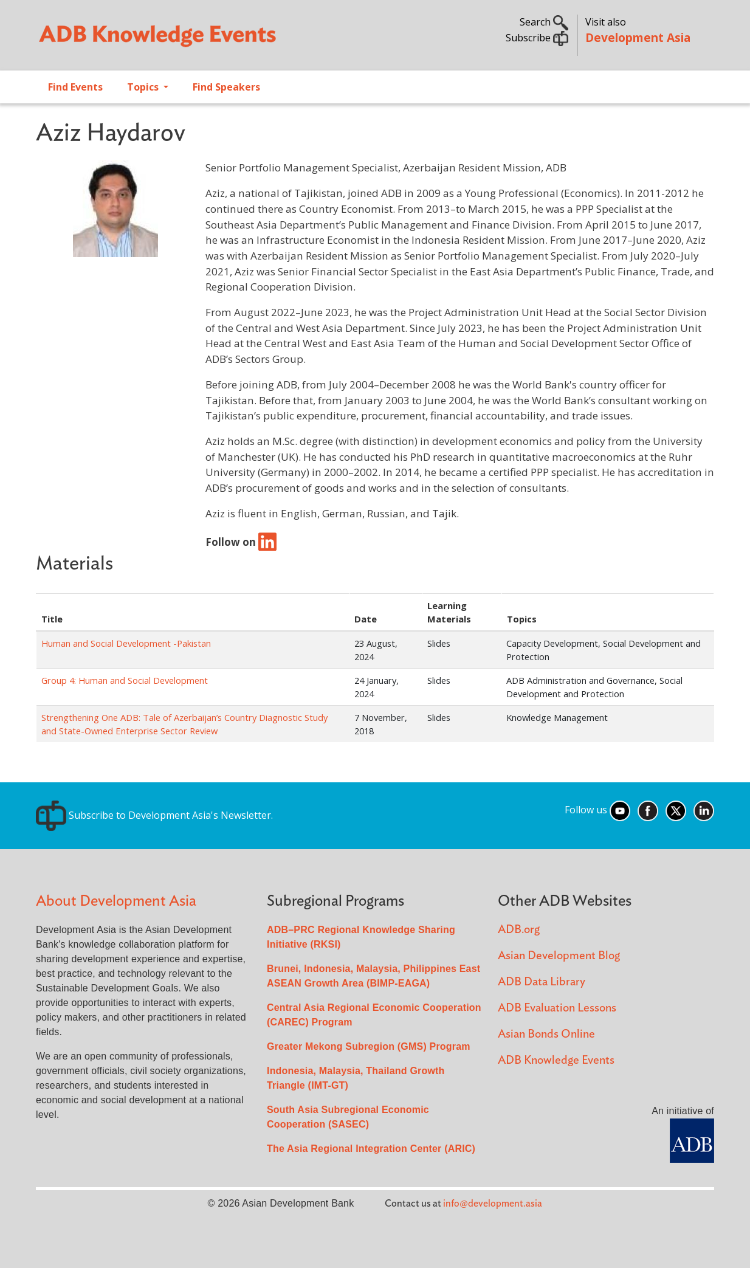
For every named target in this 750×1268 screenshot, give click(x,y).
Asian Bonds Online (546, 1034)
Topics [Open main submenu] (144, 87)
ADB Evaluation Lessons (557, 1008)
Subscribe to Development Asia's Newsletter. (154, 815)
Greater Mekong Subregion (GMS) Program (368, 1046)
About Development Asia (116, 901)
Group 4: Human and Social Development (124, 680)
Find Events (75, 87)
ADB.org (519, 929)
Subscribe (537, 37)
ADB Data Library (541, 982)
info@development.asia (492, 1203)
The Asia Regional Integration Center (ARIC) (371, 1148)
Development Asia (637, 37)
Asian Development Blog (559, 956)
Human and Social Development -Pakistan (126, 643)
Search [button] (544, 22)
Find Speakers (226, 87)
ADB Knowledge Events (556, 1060)
